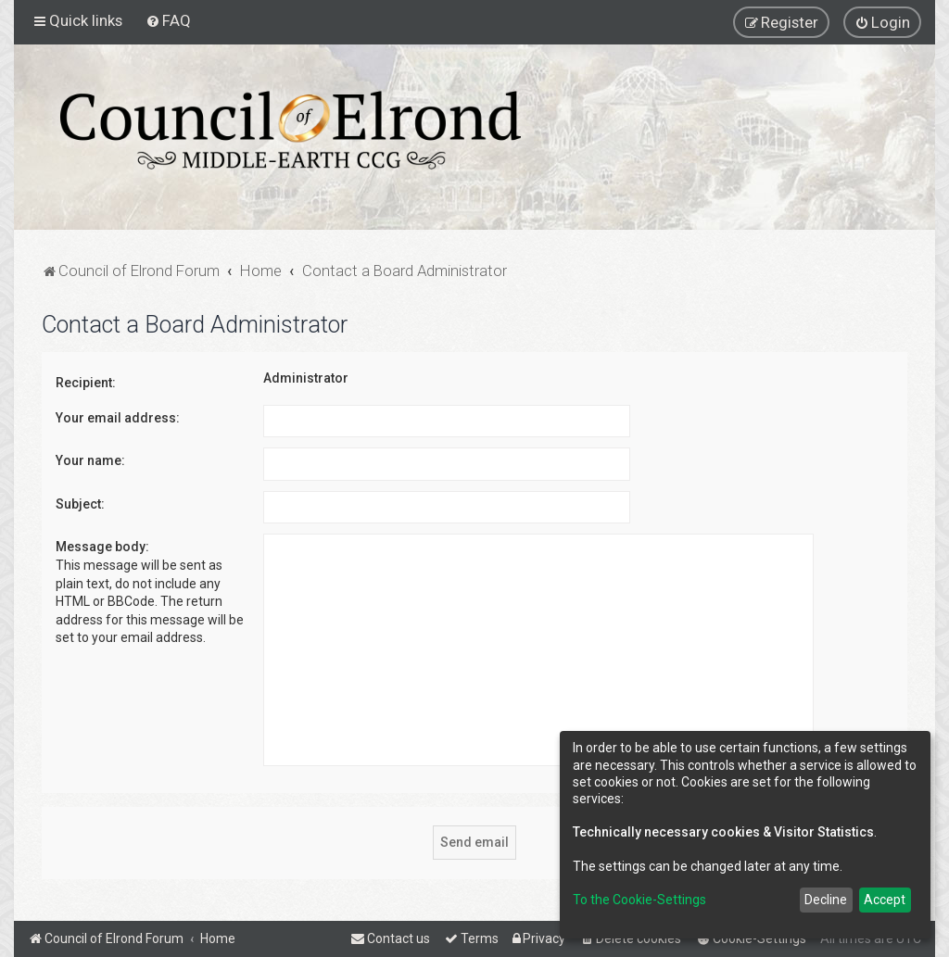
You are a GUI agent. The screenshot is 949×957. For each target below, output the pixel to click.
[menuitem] (168, 20)
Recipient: (86, 382)
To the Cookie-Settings (639, 899)
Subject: (80, 504)
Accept (884, 899)
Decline (825, 899)
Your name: (90, 460)
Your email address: (118, 417)
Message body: (102, 546)
